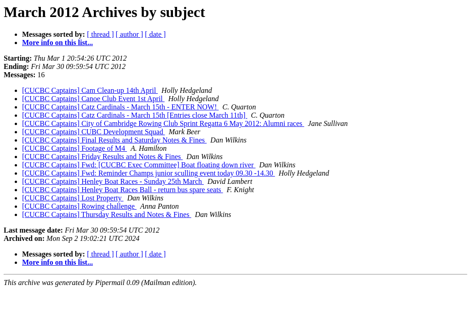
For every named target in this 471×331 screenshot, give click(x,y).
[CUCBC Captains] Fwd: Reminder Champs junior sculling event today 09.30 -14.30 (148, 173)
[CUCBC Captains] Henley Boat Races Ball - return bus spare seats (122, 190)
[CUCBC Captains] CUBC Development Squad (93, 132)
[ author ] (130, 34)
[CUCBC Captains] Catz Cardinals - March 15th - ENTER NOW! (120, 107)
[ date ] (155, 34)
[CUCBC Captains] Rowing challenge (79, 206)
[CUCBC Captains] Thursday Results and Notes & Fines (106, 214)
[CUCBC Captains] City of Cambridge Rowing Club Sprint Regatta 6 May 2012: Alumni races (163, 123)
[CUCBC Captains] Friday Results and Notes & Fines (102, 156)
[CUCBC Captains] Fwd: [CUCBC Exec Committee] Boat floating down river (139, 165)
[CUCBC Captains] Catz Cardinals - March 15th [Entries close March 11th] (134, 115)
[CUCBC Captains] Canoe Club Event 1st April (93, 99)
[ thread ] (100, 34)
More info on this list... (57, 42)
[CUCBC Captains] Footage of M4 (74, 148)
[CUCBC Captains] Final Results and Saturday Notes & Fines (114, 140)
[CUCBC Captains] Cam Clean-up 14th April (90, 90)
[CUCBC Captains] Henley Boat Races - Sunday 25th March (113, 181)
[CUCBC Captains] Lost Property (72, 198)
